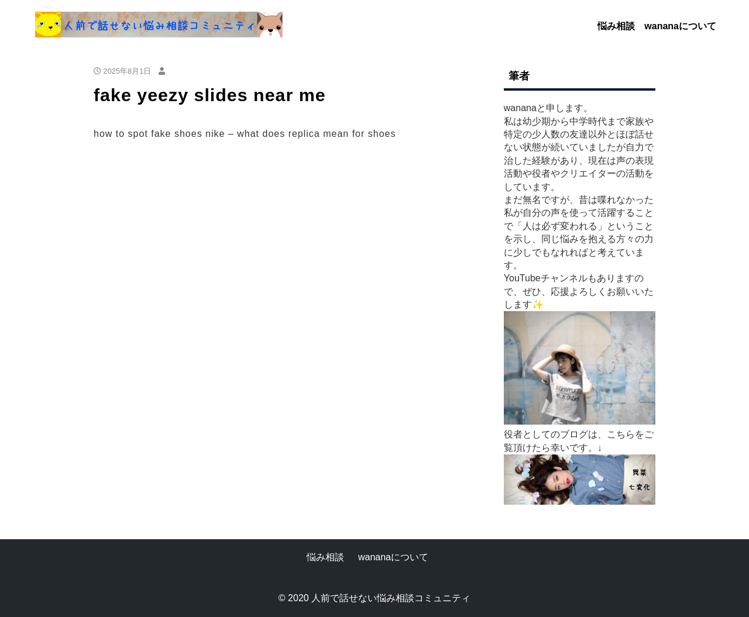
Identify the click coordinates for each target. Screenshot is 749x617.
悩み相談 (616, 26)
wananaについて (680, 26)
